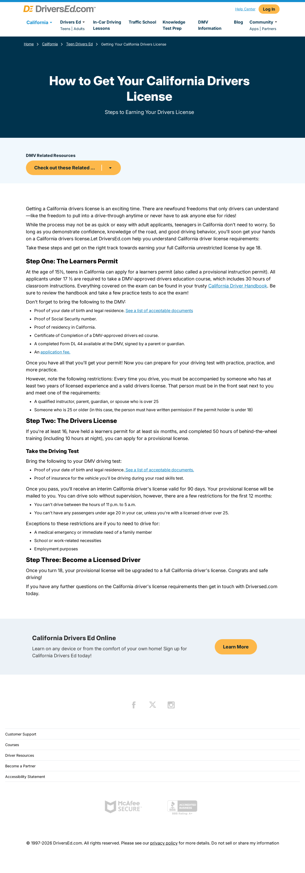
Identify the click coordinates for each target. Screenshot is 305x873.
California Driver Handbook (237, 285)
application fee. (55, 352)
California (50, 44)
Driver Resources (19, 755)
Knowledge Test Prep (174, 25)
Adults (79, 28)
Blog (238, 22)
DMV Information (209, 25)
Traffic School (142, 22)
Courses (12, 744)
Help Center (245, 9)
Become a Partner (20, 766)
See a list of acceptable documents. (159, 469)
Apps (254, 28)
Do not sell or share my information (245, 843)
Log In (269, 9)
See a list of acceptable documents (159, 310)
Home (29, 44)
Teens (65, 28)
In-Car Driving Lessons (107, 25)
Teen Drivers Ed (79, 44)
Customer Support (20, 734)
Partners (269, 28)
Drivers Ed (73, 22)
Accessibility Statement (25, 776)
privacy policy (164, 843)
